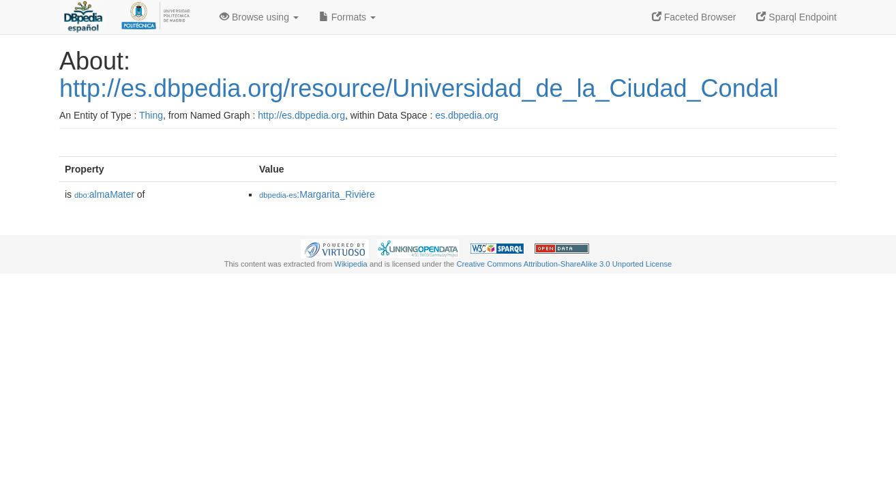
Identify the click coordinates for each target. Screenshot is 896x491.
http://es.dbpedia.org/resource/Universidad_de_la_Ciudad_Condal (419, 88)
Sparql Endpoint (796, 17)
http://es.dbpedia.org (301, 115)
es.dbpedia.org (466, 115)
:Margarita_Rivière (317, 194)
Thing (151, 115)
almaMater (104, 194)
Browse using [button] (259, 17)
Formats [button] (347, 17)
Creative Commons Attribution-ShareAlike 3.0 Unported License (564, 264)
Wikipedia (351, 264)
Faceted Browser (694, 17)
